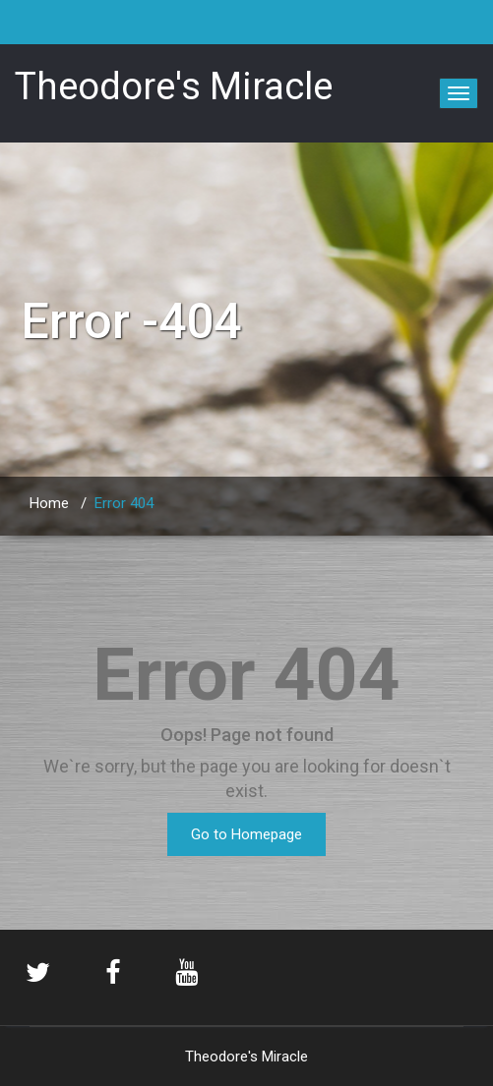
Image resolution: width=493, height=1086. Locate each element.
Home (49, 503)
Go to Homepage (246, 834)
